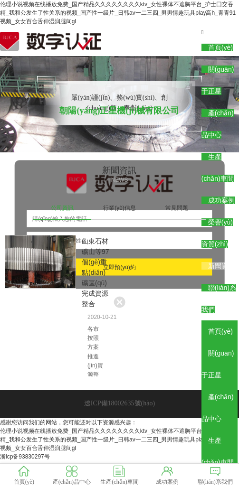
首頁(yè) (220, 47)
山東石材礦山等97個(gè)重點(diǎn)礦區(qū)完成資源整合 (95, 272)
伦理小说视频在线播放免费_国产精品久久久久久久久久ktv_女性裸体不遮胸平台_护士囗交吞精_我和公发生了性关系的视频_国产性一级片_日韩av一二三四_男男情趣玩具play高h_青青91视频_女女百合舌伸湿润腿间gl (118, 13)
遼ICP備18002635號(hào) (119, 403)
